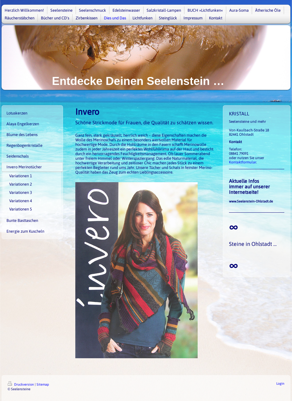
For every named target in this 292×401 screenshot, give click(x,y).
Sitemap (43, 384)
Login (280, 383)
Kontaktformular (242, 162)
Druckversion (21, 384)
